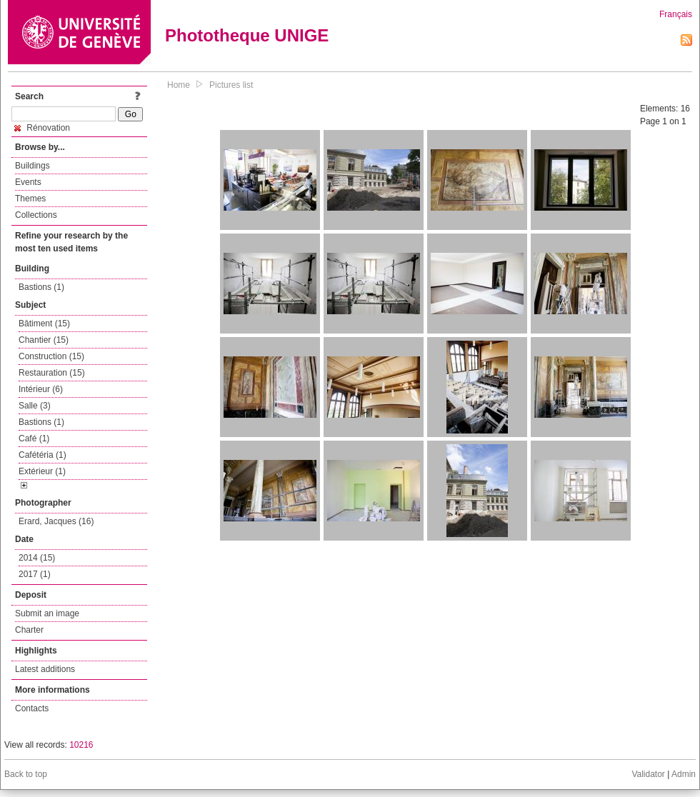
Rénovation (42, 128)
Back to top (25, 774)
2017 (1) (35, 574)
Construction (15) (51, 356)
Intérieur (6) (41, 389)
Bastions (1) (41, 287)
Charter (29, 630)
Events (28, 182)
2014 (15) (37, 558)
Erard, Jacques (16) (56, 521)
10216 (81, 745)
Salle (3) (35, 406)
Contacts (32, 708)
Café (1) (34, 438)
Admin (683, 774)
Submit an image (47, 613)
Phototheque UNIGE (247, 35)
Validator (647, 774)
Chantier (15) (44, 340)
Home (178, 85)
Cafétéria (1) (42, 455)
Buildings (32, 166)
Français (675, 14)
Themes (30, 199)
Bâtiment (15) (44, 324)
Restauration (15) (52, 373)
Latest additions (45, 669)
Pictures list (231, 85)
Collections (36, 215)
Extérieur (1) (42, 471)
